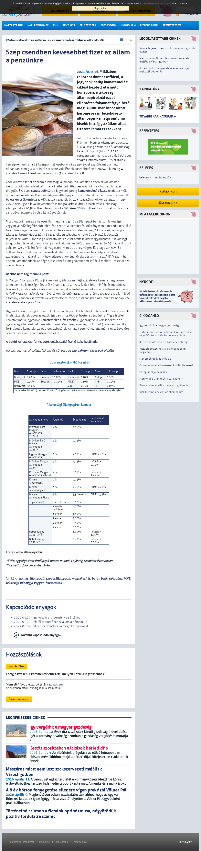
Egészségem (108, 25)
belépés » (145, 177)
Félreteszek (88, 25)
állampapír (36, 578)
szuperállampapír (58, 578)
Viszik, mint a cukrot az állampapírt (161, 392)
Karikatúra (149, 89)
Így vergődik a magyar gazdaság (159, 325)
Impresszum (62, 842)
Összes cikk (168, 203)
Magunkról (44, 842)
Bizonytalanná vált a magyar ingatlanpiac (164, 385)
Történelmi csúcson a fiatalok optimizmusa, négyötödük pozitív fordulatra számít (166, 333)
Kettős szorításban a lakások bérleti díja (163, 342)
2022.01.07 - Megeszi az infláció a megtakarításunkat (51, 626)
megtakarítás (81, 578)
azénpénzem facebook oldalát (92, 350)
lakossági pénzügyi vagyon (25, 583)
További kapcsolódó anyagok (41, 635)
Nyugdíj (146, 282)
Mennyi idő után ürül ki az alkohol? (161, 378)
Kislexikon (168, 191)
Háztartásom (13, 25)
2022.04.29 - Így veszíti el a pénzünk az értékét (47, 617)
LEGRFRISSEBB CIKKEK (25, 717)
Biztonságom (149, 25)
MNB (127, 578)
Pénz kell (69, 25)
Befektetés (149, 131)
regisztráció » (163, 177)
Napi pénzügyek (38, 25)
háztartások (54, 583)
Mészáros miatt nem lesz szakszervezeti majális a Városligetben (164, 60)
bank (104, 578)
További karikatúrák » (157, 116)
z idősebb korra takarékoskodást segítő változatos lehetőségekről (157, 298)
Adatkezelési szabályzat (21, 842)
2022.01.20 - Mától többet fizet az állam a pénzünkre (50, 622)
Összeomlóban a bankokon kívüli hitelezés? (166, 365)
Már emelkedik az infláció (155, 358)
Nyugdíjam (128, 25)
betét (95, 578)
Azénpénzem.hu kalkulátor (71, 390)
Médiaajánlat (80, 842)
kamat (23, 578)
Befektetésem (172, 25)
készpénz (115, 578)
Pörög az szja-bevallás (153, 372)
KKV (55, 25)
